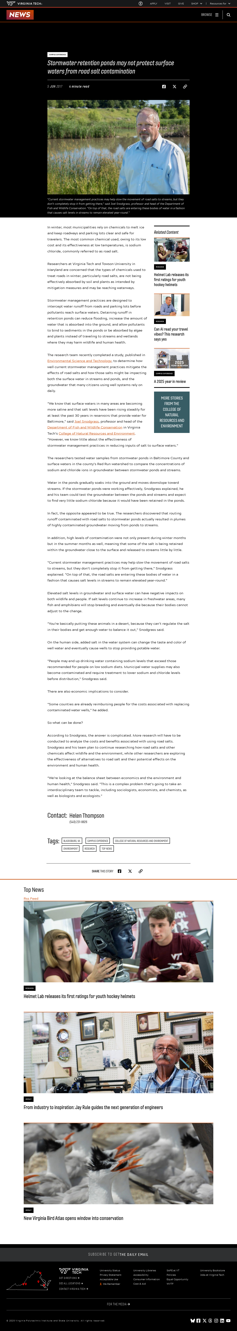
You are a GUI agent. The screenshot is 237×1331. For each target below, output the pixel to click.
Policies (171, 1275)
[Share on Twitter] (174, 86)
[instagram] (216, 1320)
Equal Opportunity (177, 1279)
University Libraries (144, 1270)
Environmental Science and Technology (79, 360)
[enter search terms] (230, 14)
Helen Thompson (86, 815)
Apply (153, 3)
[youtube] (228, 1320)
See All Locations (71, 1283)
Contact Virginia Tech (73, 1289)
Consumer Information (146, 1279)
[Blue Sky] (193, 1320)
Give (181, 3)
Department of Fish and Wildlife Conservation (84, 427)
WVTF (170, 1284)
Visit (168, 3)
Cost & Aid (139, 1284)
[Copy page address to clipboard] (185, 86)
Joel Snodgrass (86, 421)
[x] (204, 1320)
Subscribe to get (118, 1254)
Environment (71, 848)
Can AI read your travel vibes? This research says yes (171, 334)
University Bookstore (212, 1270)
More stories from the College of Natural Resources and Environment (172, 412)
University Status (110, 1270)
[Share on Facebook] (164, 86)
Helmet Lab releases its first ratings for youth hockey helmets (171, 279)
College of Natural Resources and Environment (97, 433)
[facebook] (198, 1320)
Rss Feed (31, 898)
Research (90, 848)
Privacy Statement (110, 1275)
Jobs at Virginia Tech (212, 1275)
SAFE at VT (173, 1270)
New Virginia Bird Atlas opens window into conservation (73, 1218)
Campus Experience (97, 841)
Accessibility (140, 1275)
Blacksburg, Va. (72, 841)
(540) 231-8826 (78, 822)
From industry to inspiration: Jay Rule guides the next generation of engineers (93, 1107)
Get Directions (69, 1278)
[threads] (210, 1320)
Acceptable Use (109, 1279)
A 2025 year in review (170, 381)
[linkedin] (222, 1320)
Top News (107, 848)
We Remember (111, 1284)
